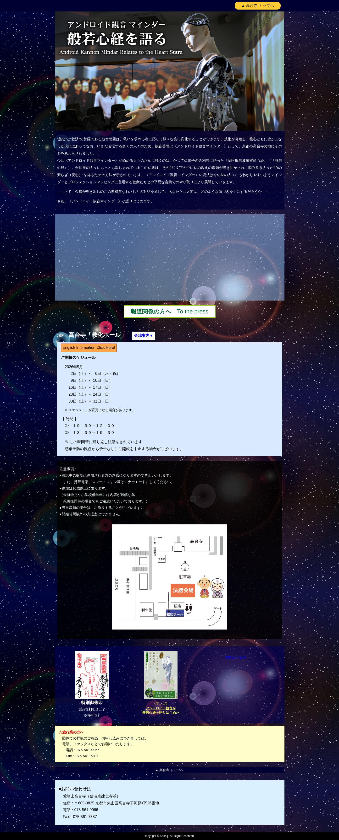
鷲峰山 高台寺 (235, 657)
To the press (169, 311)
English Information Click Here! (89, 347)
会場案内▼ (143, 336)
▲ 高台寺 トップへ (257, 6)
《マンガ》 (160, 708)
